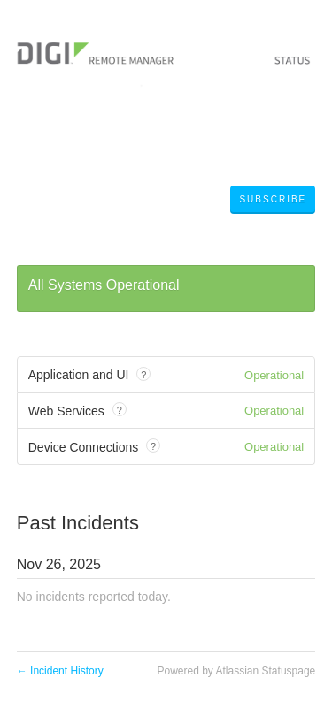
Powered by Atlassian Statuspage (236, 671)
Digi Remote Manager (111, 201)
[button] (272, 200)
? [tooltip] (143, 374)
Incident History (60, 671)
